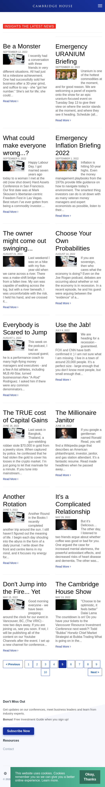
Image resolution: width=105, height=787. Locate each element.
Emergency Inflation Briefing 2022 (78, 145)
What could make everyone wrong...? (24, 145)
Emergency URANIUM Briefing (71, 54)
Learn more (49, 780)
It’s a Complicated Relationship (73, 504)
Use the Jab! (73, 324)
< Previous (13, 664)
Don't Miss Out (50, 711)
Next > (95, 672)
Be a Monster (21, 46)
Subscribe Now (18, 731)
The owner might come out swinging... (24, 241)
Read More (10, 101)
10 (45, 672)
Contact (8, 749)
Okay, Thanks (90, 776)
